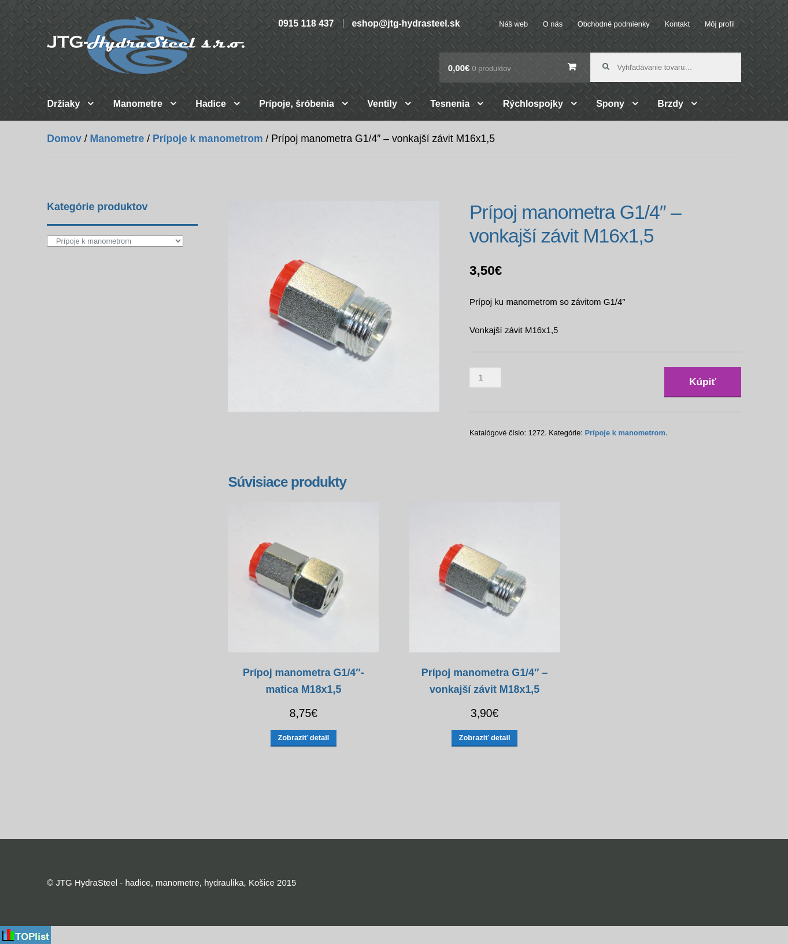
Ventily (382, 104)
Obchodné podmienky (614, 24)
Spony (610, 104)
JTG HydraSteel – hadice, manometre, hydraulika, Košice (146, 45)
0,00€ (479, 68)
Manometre (137, 104)
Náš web (513, 24)
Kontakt (677, 24)
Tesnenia (449, 104)
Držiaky (63, 104)
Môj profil (720, 24)
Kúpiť (702, 381)
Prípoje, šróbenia (296, 104)
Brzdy (670, 104)
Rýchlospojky (533, 104)
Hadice (210, 104)
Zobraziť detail (303, 737)
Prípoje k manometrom (208, 138)
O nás (553, 24)
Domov (64, 138)
